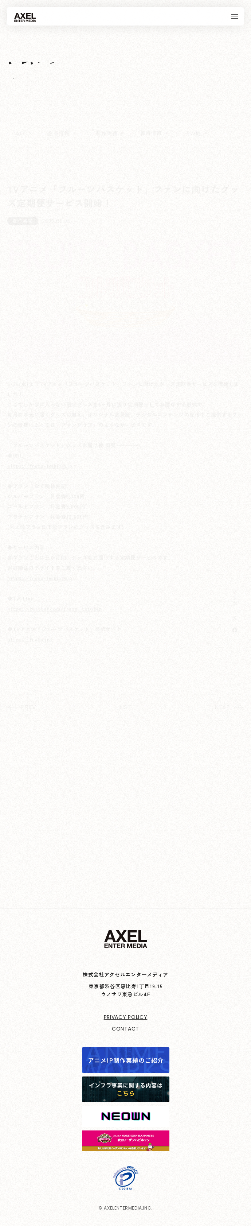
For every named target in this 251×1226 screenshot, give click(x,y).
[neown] (125, 1121)
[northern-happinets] (125, 1146)
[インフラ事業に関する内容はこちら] (125, 1097)
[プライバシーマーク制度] (125, 1184)
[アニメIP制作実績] (125, 1067)
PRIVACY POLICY (126, 1017)
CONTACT (125, 1028)
